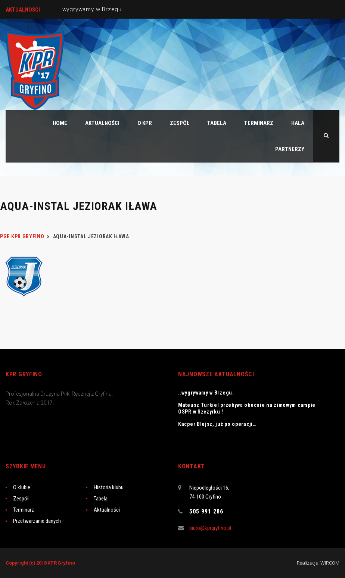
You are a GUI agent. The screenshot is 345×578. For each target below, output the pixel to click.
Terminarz (23, 509)
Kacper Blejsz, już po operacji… (217, 424)
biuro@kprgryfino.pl (210, 528)
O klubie (21, 487)
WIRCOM (329, 563)
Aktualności (107, 509)
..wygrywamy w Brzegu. (91, 9)
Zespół (21, 498)
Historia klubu (109, 487)
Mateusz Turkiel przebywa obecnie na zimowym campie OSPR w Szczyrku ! (247, 408)
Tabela (101, 498)
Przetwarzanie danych (37, 521)
